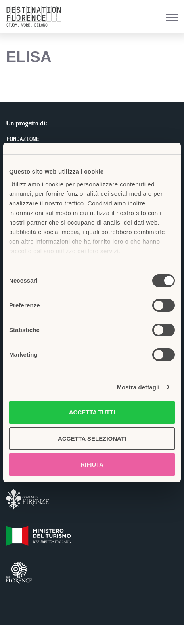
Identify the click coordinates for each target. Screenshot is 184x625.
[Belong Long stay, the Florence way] (35, 16)
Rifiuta (92, 464)
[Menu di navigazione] (172, 17)
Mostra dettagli (138, 387)
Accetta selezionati (92, 438)
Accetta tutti (92, 412)
